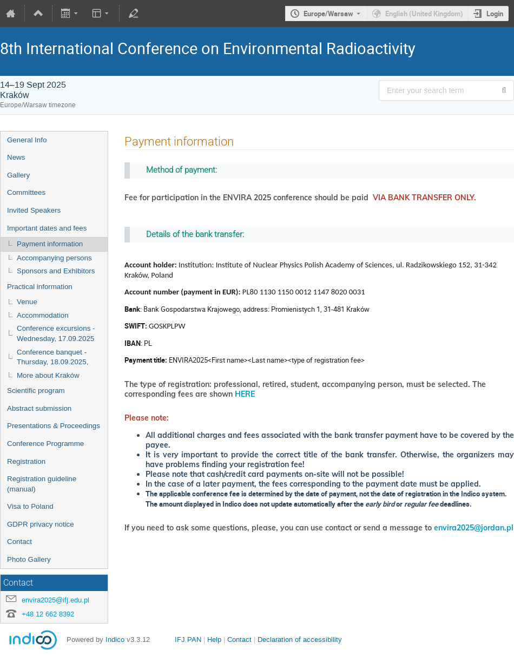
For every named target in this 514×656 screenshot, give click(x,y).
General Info (27, 140)
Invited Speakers (34, 210)
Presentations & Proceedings (53, 426)
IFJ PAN (188, 639)
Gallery (18, 175)
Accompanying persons (54, 258)
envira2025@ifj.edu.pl (55, 600)
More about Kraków (48, 375)
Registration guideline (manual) (41, 484)
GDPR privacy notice (40, 524)
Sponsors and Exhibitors (56, 271)
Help (214, 639)
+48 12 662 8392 (48, 614)
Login (494, 13)
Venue (27, 302)
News (16, 157)
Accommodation (43, 315)
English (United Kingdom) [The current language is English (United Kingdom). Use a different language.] (424, 13)
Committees (26, 192)
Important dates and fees (47, 228)
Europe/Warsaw (328, 13)
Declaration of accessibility (300, 639)
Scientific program (36, 390)
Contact (19, 541)
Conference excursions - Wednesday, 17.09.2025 (56, 333)
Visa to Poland (30, 506)
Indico (115, 639)
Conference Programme (45, 443)
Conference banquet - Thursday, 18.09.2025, (52, 357)
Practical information (40, 287)
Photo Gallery (29, 559)
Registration (26, 461)
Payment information (50, 244)
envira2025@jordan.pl (473, 528)
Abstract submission (39, 408)
